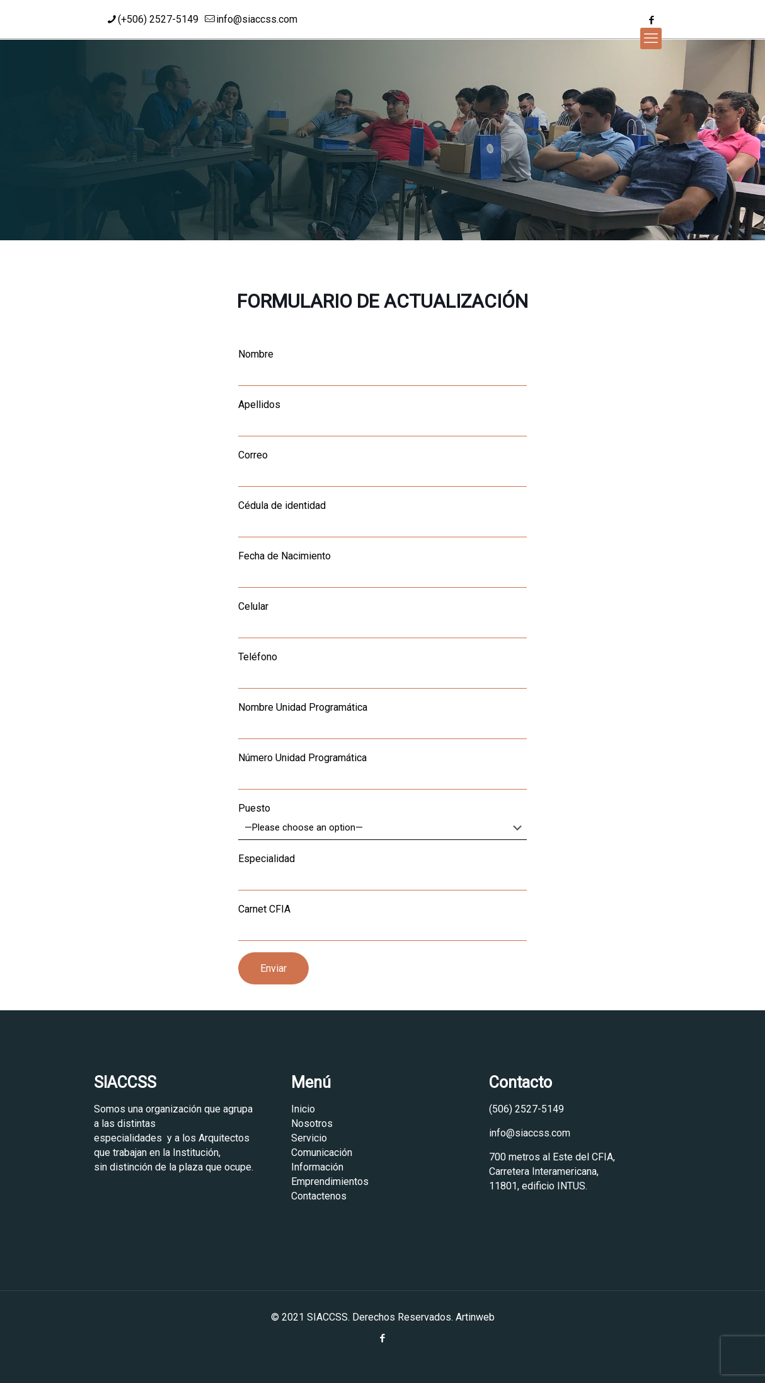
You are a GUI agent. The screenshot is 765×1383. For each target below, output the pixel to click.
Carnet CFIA (382, 922)
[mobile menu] (651, 38)
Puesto (382, 821)
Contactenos (319, 1196)
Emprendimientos (330, 1182)
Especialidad (382, 871)
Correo (382, 468)
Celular (382, 619)
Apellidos (382, 417)
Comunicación (321, 1152)
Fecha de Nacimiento (382, 569)
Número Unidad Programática (382, 771)
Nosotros (312, 1123)
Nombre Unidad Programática (382, 720)
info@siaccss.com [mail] (256, 19)
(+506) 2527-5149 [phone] (158, 19)
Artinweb (475, 1317)
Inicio (303, 1109)
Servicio (309, 1138)
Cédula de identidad (382, 518)
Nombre (382, 367)
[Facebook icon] (651, 20)
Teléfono (382, 670)
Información (317, 1167)
